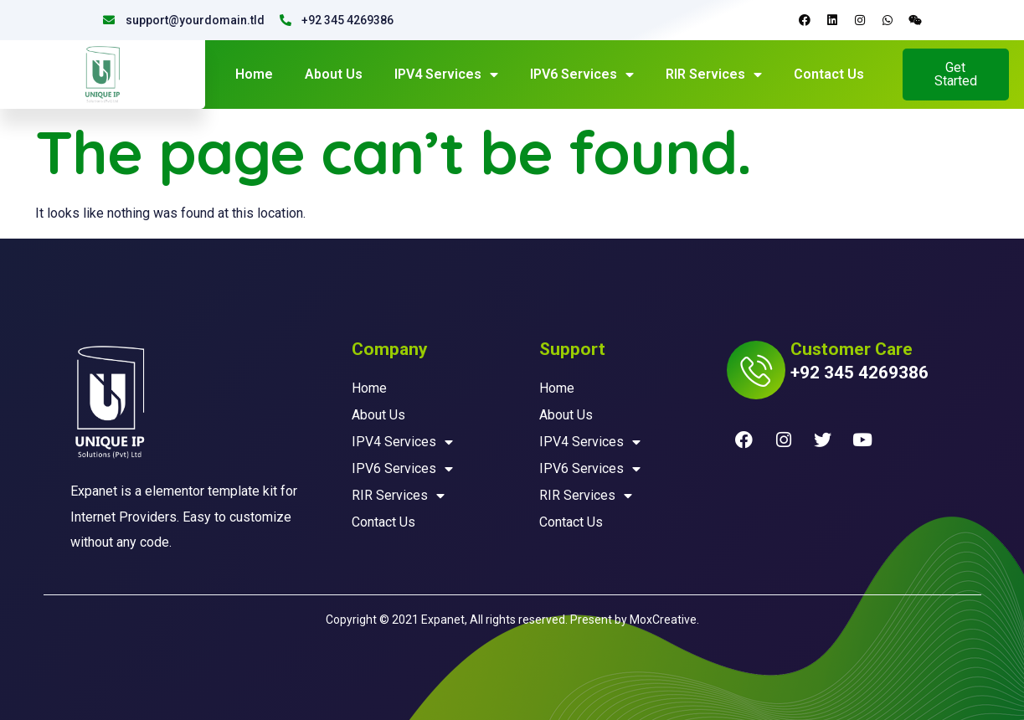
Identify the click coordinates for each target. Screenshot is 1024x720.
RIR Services (714, 74)
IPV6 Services (582, 74)
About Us (334, 74)
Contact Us (829, 74)
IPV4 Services (446, 74)
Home (254, 74)
